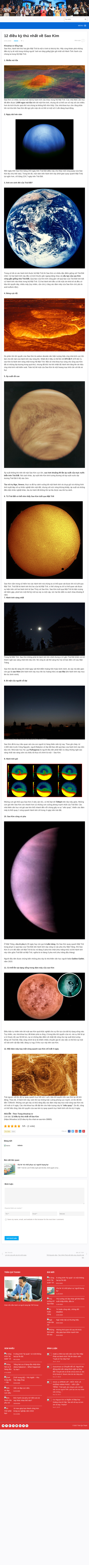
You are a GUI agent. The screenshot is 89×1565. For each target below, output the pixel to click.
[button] (44, 25)
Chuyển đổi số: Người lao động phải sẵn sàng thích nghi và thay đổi (68, 1369)
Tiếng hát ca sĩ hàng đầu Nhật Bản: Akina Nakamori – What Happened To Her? (27, 1366)
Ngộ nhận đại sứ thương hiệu (67, 1320)
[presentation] (22, 1229)
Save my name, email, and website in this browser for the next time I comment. (35, 1219)
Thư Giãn (7, 1131)
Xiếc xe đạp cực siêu (21, 1388)
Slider (13, 1131)
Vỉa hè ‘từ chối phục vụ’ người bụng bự (32, 1165)
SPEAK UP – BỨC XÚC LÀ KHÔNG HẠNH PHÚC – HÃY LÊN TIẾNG (67, 1384)
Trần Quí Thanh (82, 1425)
